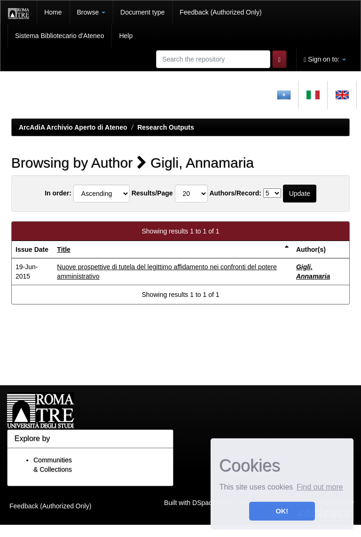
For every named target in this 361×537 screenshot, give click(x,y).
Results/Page (152, 193)
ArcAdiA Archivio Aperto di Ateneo (73, 127)
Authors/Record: (235, 193)
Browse (91, 12)
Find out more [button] (320, 487)
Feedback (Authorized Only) (220, 12)
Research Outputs (165, 127)
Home (53, 12)
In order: (58, 193)
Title (64, 249)
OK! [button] (282, 511)
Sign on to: (325, 59)
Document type (142, 12)
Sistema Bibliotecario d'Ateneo (59, 35)
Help (126, 35)
